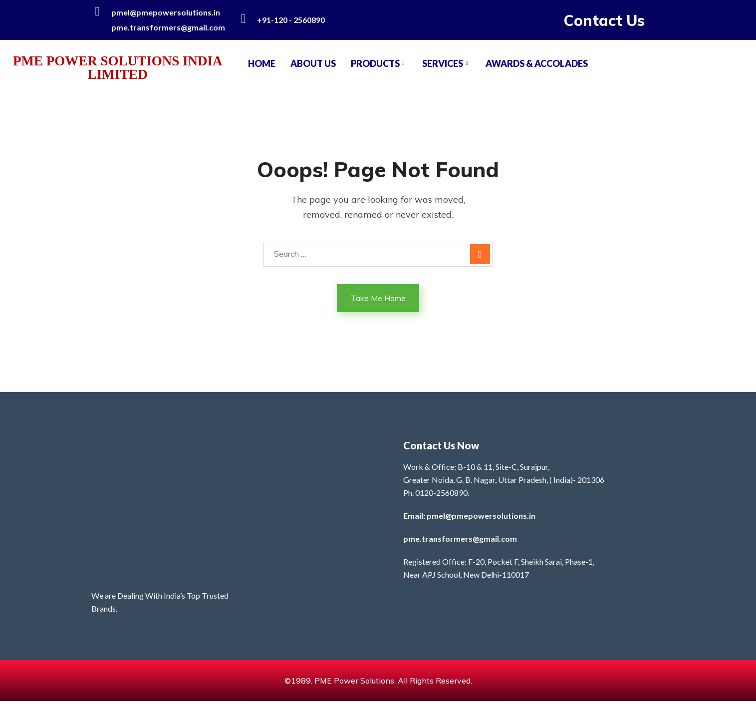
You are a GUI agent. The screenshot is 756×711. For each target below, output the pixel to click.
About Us (313, 63)
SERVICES (446, 63)
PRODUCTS (379, 63)
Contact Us (604, 20)
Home (261, 63)
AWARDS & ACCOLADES (537, 63)
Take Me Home (378, 298)
